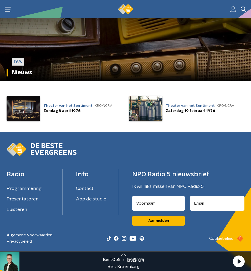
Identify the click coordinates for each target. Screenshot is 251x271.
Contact (85, 188)
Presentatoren (22, 199)
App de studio (91, 199)
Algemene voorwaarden (30, 235)
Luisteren (17, 209)
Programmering (24, 188)
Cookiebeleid (221, 238)
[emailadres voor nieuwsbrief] (217, 203)
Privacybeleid (19, 241)
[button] (238, 261)
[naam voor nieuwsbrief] (158, 203)
